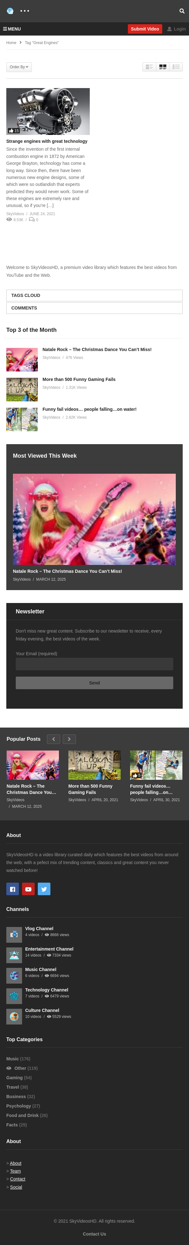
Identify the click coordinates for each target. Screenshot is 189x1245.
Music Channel (40, 969)
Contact (17, 1178)
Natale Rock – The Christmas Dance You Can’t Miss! (97, 349)
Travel (13, 1087)
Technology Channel (46, 989)
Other (16, 1068)
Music (13, 1058)
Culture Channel (42, 1010)
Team (15, 1171)
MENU (12, 28)
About (15, 1163)
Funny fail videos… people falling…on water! (90, 409)
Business (16, 1096)
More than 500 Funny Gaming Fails (79, 379)
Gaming (15, 1077)
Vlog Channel (39, 928)
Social (16, 1187)
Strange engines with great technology (46, 141)
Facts (12, 1124)
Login (176, 28)
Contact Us (94, 1234)
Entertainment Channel (49, 949)
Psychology (19, 1105)
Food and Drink (23, 1115)
